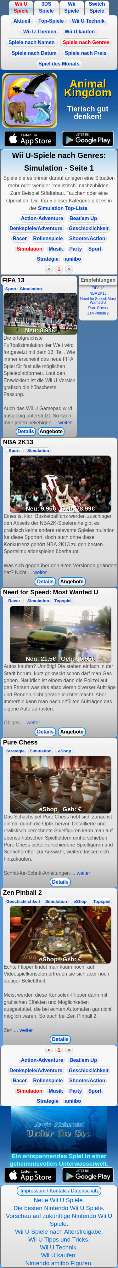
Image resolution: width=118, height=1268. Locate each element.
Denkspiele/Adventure (35, 228)
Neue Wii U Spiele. (59, 1200)
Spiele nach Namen (31, 42)
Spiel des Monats (59, 63)
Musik (56, 249)
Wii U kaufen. (59, 1255)
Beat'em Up (83, 218)
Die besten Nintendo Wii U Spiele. (59, 1208)
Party (75, 249)
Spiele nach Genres (86, 42)
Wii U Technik (88, 21)
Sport (95, 249)
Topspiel (62, 600)
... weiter (61, 422)
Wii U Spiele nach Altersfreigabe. (59, 1231)
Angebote (51, 431)
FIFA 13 (98, 288)
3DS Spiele (46, 7)
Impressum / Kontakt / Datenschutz (59, 1190)
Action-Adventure (42, 218)
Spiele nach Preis (86, 53)
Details (26, 431)
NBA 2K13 (97, 293)
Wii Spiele (71, 7)
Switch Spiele (97, 7)
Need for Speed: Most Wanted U (98, 300)
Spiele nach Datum (34, 53)
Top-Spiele (51, 21)
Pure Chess (98, 308)
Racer (20, 238)
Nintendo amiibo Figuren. (59, 1263)
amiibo (73, 259)
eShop (64, 751)
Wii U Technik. (59, 1247)
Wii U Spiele (21, 7)
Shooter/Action (87, 238)
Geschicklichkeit (89, 228)
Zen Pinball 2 (98, 313)
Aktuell (22, 21)
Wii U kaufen (80, 31)
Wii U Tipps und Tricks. (59, 1239)
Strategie (47, 259)
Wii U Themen (40, 31)
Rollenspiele (48, 238)
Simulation (29, 249)
